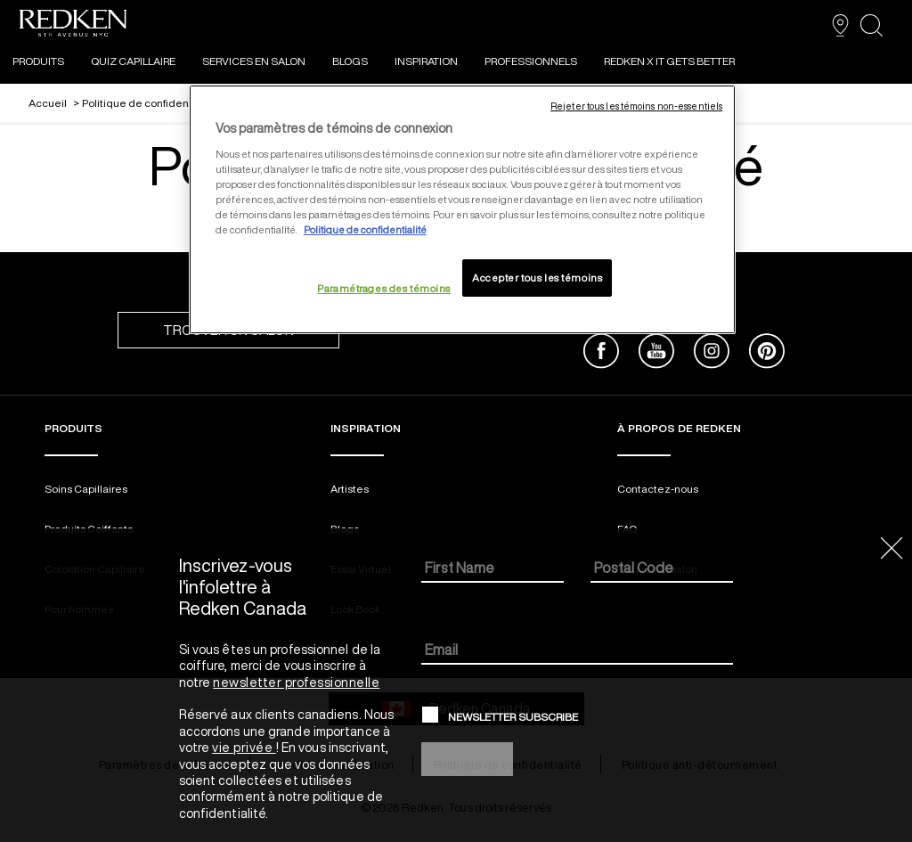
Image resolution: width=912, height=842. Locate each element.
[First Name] (492, 569)
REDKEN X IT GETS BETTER (669, 61)
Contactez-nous (657, 489)
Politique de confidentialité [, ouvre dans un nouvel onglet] (365, 229)
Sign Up (467, 758)
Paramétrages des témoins (384, 288)
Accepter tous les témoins (537, 277)
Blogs (350, 61)
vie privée (244, 747)
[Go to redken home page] (73, 25)
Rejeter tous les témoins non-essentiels (636, 106)
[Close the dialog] (892, 549)
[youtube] (656, 353)
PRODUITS (38, 61)
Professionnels (530, 61)
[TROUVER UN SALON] (840, 25)
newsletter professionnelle (296, 682)
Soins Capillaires (86, 489)
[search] (871, 25)
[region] (462, 210)
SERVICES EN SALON (253, 61)
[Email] (577, 651)
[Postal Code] (661, 569)
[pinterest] (767, 353)
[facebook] (601, 353)
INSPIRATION (426, 61)
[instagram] (711, 353)
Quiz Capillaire (133, 61)
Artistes (349, 489)
